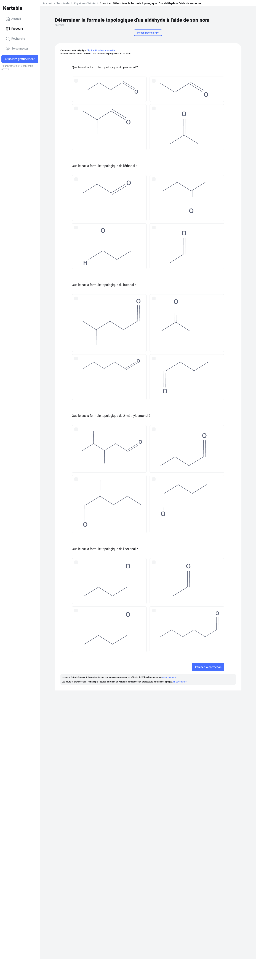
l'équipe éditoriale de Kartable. (101, 50)
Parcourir (14, 29)
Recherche (15, 39)
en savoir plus (169, 677)
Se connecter (17, 49)
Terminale (63, 3)
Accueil (13, 19)
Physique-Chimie (84, 3)
